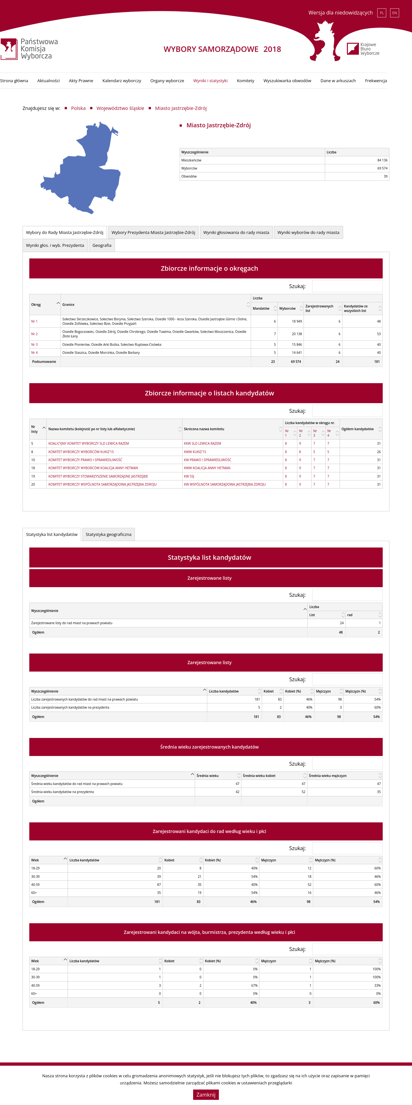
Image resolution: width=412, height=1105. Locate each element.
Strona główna (37, 79)
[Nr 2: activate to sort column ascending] (304, 431)
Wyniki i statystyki (233, 79)
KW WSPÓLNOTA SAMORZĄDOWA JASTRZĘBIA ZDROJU (225, 483)
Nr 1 (34, 319)
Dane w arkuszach (360, 79)
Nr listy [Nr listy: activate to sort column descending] (34, 427)
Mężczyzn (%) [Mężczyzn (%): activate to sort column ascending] (355, 690)
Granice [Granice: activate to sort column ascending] (68, 303)
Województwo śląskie (120, 106)
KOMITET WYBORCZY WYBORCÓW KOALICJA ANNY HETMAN (93, 466)
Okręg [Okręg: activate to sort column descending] (36, 303)
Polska (78, 106)
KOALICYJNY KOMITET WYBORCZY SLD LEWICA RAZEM (88, 442)
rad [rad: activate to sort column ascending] (349, 613)
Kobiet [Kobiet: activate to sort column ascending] (269, 690)
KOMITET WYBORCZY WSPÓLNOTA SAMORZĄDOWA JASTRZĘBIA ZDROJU (102, 483)
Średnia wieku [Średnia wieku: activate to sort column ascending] (208, 774)
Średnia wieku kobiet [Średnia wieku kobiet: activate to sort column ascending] (259, 774)
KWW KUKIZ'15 (195, 450)
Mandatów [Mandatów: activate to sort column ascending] (261, 307)
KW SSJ (189, 474)
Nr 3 (34, 343)
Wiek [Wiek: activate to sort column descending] (35, 859)
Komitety (267, 79)
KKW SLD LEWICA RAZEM (202, 442)
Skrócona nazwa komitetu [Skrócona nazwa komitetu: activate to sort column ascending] (204, 427)
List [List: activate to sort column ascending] (312, 613)
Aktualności (71, 79)
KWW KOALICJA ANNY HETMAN (207, 466)
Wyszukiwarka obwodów (309, 79)
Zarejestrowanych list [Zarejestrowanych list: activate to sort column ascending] (319, 307)
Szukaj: (336, 284)
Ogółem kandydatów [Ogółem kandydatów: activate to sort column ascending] (358, 427)
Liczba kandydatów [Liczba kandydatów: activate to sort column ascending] (224, 690)
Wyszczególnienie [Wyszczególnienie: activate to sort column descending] (44, 609)
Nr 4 (34, 351)
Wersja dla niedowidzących (340, 12)
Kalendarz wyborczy (144, 79)
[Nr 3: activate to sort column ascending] (319, 431)
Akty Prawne (103, 79)
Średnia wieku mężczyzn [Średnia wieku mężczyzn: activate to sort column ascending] (328, 774)
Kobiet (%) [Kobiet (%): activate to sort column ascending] (293, 690)
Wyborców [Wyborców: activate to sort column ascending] (287, 307)
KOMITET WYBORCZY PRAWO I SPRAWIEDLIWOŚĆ (85, 458)
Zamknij (205, 1094)
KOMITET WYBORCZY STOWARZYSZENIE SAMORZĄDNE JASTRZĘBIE (98, 474)
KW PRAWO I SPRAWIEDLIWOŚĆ (207, 458)
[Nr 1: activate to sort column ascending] (290, 431)
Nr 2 (34, 332)
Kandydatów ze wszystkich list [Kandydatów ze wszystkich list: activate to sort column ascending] (356, 307)
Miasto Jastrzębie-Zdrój (181, 106)
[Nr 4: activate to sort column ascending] (333, 431)
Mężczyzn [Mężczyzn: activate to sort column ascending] (323, 690)
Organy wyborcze (190, 79)
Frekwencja (398, 79)
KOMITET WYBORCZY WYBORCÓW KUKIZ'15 (81, 450)
